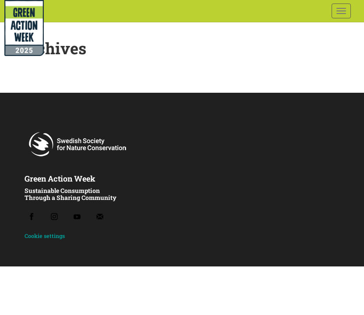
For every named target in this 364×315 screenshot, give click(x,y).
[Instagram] (54, 216)
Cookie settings (45, 235)
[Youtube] (77, 217)
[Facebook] (31, 216)
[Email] (99, 216)
